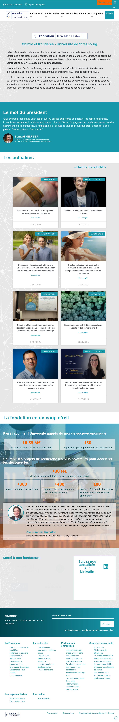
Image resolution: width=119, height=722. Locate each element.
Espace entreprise (17, 699)
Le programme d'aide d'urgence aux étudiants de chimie (104, 667)
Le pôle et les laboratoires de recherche (44, 658)
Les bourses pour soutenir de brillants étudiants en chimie (102, 675)
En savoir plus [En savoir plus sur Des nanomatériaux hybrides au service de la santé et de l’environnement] (83, 332)
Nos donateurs (72, 689)
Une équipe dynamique (19, 667)
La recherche (52, 13)
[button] (6, 521)
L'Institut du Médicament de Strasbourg (100, 650)
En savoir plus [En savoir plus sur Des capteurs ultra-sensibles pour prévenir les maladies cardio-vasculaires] (35, 218)
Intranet (109, 13)
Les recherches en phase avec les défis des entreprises (74, 653)
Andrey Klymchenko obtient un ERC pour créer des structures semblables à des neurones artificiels (35, 385)
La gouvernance (16, 664)
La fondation (36, 13)
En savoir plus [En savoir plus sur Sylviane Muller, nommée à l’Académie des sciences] (83, 218)
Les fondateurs (16, 661)
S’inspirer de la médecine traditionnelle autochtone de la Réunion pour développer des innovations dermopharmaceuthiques (36, 268)
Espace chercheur (17, 701)
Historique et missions (19, 653)
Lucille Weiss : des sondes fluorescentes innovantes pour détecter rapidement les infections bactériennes (83, 385)
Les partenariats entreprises (75, 13)
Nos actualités (44, 699)
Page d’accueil (52, 713)
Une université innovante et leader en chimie (47, 650)
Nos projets (97, 13)
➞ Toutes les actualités (90, 167)
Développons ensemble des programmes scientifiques (76, 667)
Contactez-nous (68, 713)
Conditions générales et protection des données (96, 713)
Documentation (16, 675)
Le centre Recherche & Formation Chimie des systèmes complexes (103, 658)
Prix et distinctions (45, 670)
